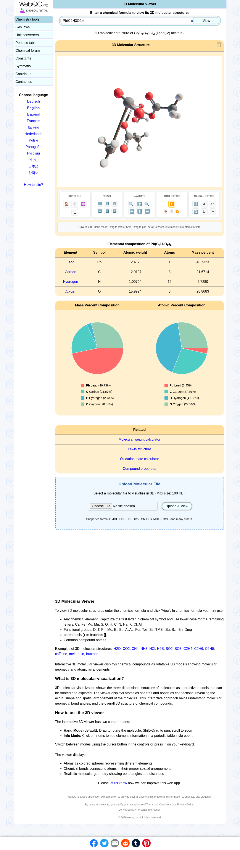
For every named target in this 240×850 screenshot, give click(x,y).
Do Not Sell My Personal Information (139, 809)
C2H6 (198, 648)
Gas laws (23, 27)
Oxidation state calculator (139, 459)
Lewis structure (139, 449)
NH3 (143, 648)
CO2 (126, 648)
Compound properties (139, 468)
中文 (33, 160)
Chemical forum (28, 50)
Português (33, 147)
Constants (23, 58)
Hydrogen (70, 281)
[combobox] (140, 20)
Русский (33, 153)
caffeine (61, 654)
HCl (152, 648)
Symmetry (23, 66)
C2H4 (188, 648)
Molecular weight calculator (139, 439)
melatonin (76, 654)
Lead (70, 262)
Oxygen (70, 291)
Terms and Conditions (158, 804)
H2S (160, 648)
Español (33, 114)
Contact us (24, 82)
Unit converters (27, 35)
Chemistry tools (27, 19)
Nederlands (33, 134)
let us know (118, 783)
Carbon (70, 272)
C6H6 (209, 648)
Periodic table (26, 43)
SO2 (169, 648)
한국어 (33, 173)
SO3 (178, 648)
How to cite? (33, 185)
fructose (92, 654)
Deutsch (33, 101)
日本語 (33, 166)
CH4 (135, 648)
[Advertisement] (139, 564)
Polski (33, 140)
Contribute (24, 74)
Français (33, 121)
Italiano (33, 127)
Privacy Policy (185, 804)
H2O (117, 648)
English (33, 108)
